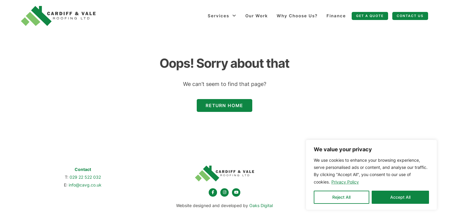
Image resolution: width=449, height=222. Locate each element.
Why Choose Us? (297, 15)
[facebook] (213, 192)
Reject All (341, 197)
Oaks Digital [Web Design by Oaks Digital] (261, 205)
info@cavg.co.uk (85, 184)
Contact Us (410, 16)
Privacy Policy (345, 181)
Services (218, 15)
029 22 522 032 (85, 177)
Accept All (400, 197)
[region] (371, 175)
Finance (336, 15)
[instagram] (224, 192)
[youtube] (236, 192)
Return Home (224, 105)
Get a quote (370, 16)
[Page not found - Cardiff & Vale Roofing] (58, 16)
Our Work (256, 15)
